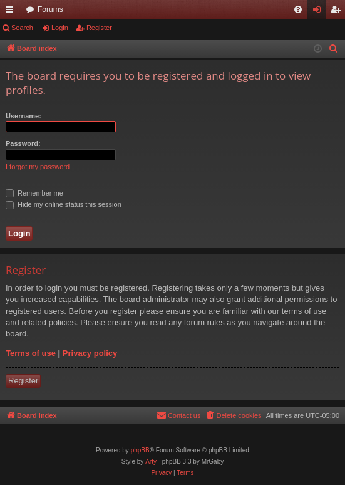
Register (99, 27)
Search (22, 27)
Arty (151, 461)
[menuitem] (298, 9)
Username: (23, 116)
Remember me (34, 193)
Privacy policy (90, 353)
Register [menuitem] (338, 12)
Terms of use (31, 353)
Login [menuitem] (319, 12)
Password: (23, 143)
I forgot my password (38, 166)
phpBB (140, 450)
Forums (50, 9)
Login (59, 27)
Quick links (12, 12)
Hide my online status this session (63, 204)
